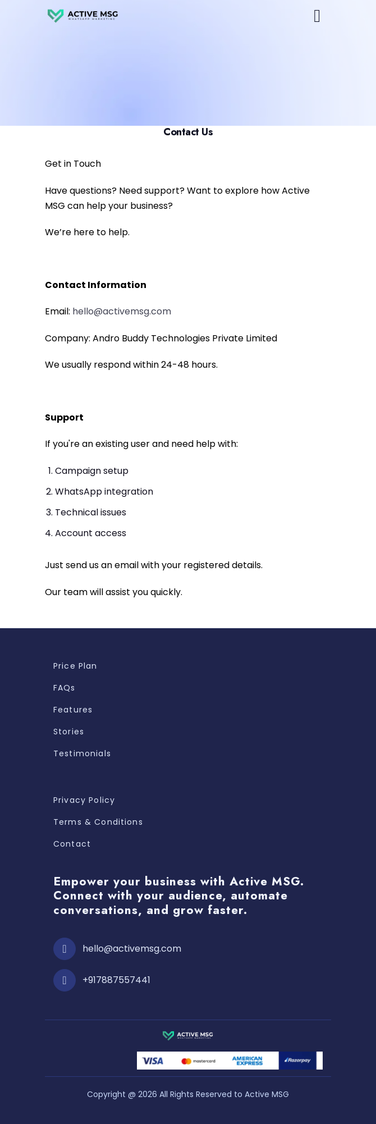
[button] (317, 15)
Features (73, 709)
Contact (72, 843)
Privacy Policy (84, 800)
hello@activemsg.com (121, 311)
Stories (68, 731)
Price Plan (75, 665)
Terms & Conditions (98, 822)
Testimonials (82, 753)
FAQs (64, 687)
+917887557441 (116, 980)
